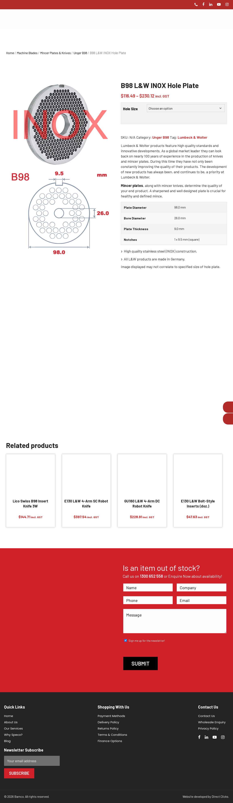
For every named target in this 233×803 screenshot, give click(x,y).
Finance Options (110, 741)
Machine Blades (27, 53)
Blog (7, 741)
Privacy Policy (208, 728)
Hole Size (130, 109)
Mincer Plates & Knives (55, 53)
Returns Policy (108, 728)
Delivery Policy (108, 722)
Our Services (13, 728)
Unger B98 (80, 53)
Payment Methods (111, 716)
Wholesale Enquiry (212, 722)
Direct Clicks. (220, 796)
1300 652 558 (151, 576)
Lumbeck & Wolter (192, 137)
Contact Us (206, 716)
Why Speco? (13, 735)
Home (10, 53)
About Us (11, 722)
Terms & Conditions (112, 735)
